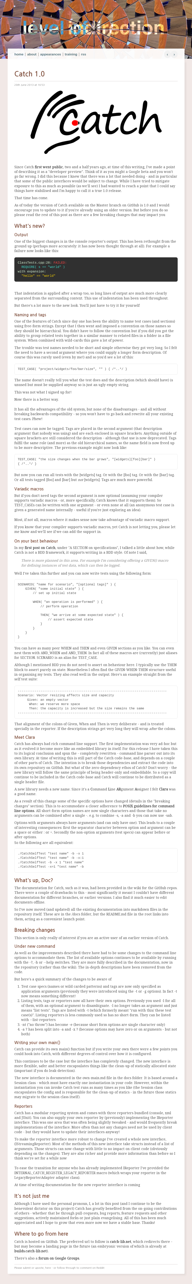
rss (83, 54)
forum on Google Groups (59, 1258)
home (18, 54)
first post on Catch (40, 548)
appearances (50, 54)
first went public (49, 167)
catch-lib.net (120, 1242)
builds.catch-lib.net (30, 1251)
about (31, 54)
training (71, 54)
